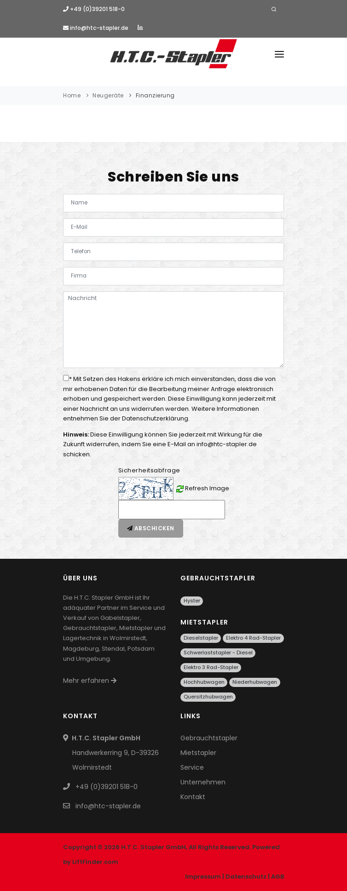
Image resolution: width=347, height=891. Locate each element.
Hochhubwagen (204, 682)
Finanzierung (155, 95)
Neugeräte (108, 95)
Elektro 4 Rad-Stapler (253, 637)
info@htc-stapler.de (95, 28)
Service (192, 767)
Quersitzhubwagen (208, 696)
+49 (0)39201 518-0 (94, 9)
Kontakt (192, 796)
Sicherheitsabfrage (149, 470)
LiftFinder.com (95, 861)
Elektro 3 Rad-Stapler (211, 667)
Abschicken (150, 528)
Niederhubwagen (254, 682)
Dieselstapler (201, 637)
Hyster (192, 600)
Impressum (203, 876)
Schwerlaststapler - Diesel (218, 652)
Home (72, 95)
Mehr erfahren (89, 680)
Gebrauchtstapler (208, 738)
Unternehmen (203, 782)
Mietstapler (198, 752)
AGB (277, 876)
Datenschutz (246, 876)
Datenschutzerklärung (155, 418)
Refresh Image (207, 488)
